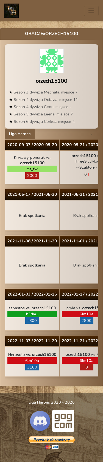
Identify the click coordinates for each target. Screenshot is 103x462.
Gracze (34, 34)
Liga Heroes (19, 134)
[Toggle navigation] (91, 11)
